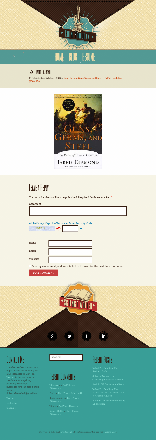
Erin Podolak (66, 432)
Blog (73, 57)
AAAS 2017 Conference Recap (108, 384)
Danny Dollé (56, 411)
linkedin (87, 336)
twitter (69, 336)
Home (59, 57)
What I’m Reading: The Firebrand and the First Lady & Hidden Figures (108, 392)
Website (34, 259)
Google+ (11, 408)
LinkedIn (11, 403)
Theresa (54, 385)
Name (32, 242)
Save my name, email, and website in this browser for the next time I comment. (78, 266)
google (52, 336)
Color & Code (111, 432)
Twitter (10, 377)
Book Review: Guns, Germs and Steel (82, 78)
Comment (35, 203)
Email (32, 250)
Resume (88, 57)
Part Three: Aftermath (70, 393)
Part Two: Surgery (68, 406)
